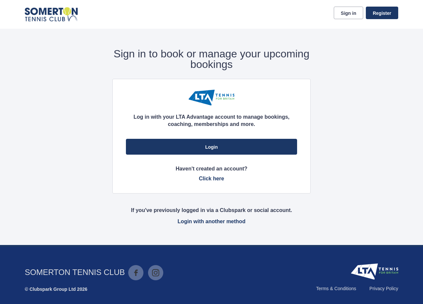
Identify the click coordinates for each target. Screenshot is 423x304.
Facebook (135, 272)
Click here (211, 178)
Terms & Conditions (336, 288)
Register (382, 13)
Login (211, 147)
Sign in (348, 13)
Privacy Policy (383, 288)
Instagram (155, 272)
